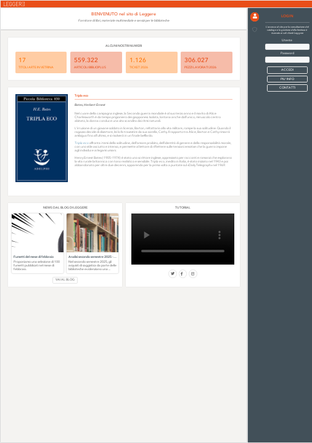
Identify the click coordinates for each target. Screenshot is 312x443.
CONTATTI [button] (287, 87)
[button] (254, 16)
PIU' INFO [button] (287, 79)
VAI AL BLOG (65, 279)
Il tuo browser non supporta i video (182, 239)
